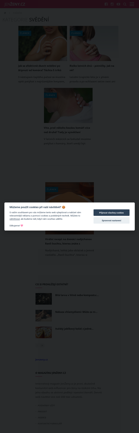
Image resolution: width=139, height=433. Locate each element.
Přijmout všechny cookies (111, 213)
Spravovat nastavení (111, 220)
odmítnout (15, 219)
